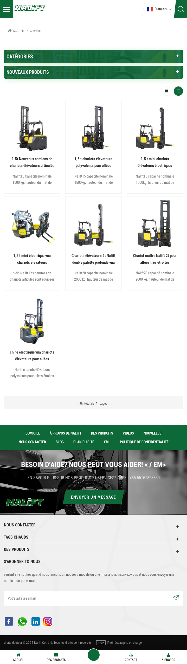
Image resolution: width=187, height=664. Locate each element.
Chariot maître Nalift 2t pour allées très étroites (155, 259)
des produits (102, 433)
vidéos (128, 433)
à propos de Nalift (65, 433)
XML (107, 442)
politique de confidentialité (144, 442)
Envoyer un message (93, 497)
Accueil (16, 30)
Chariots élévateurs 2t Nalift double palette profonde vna (93, 259)
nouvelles (153, 433)
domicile (32, 433)
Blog (60, 442)
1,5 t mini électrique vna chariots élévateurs (32, 259)
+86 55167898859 (145, 477)
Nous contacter (32, 442)
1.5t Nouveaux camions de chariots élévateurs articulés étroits (32, 163)
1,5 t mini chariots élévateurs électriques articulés (155, 163)
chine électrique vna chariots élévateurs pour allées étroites (32, 356)
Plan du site (83, 442)
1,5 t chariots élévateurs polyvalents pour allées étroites (93, 163)
